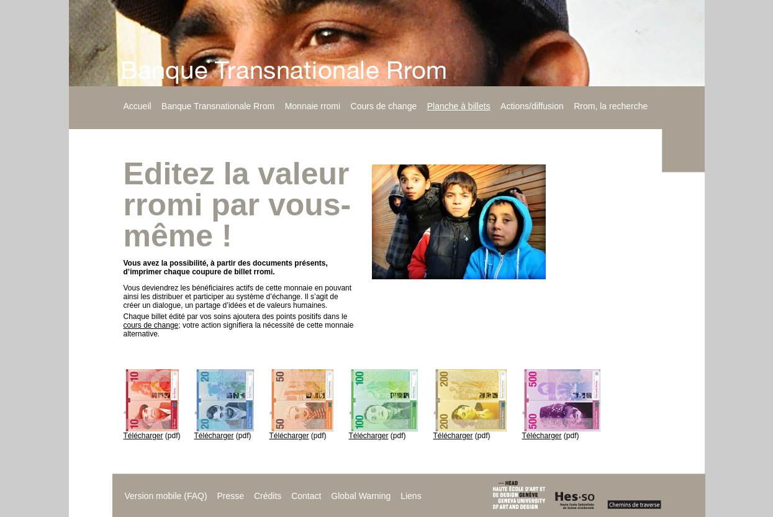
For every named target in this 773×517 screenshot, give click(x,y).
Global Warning (361, 496)
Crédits (267, 496)
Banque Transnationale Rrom (217, 106)
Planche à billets (458, 106)
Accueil (137, 106)
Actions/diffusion (532, 106)
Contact (306, 496)
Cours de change (384, 106)
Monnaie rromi (312, 106)
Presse (230, 496)
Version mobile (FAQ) (166, 496)
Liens (410, 496)
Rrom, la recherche (611, 106)
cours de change (151, 325)
